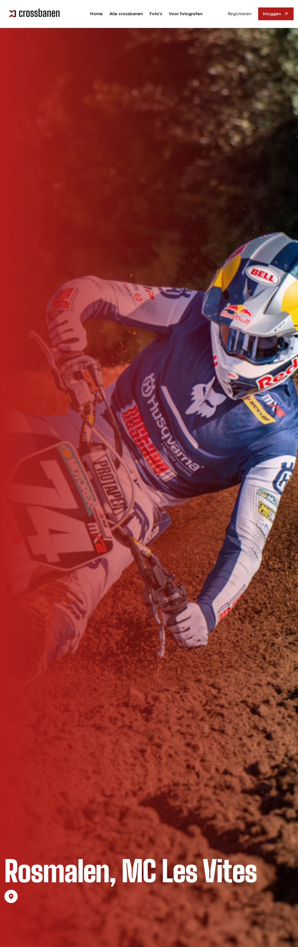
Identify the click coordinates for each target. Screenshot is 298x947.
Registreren (240, 13)
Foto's (156, 13)
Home (96, 13)
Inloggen (276, 14)
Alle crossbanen (126, 13)
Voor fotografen (186, 13)
